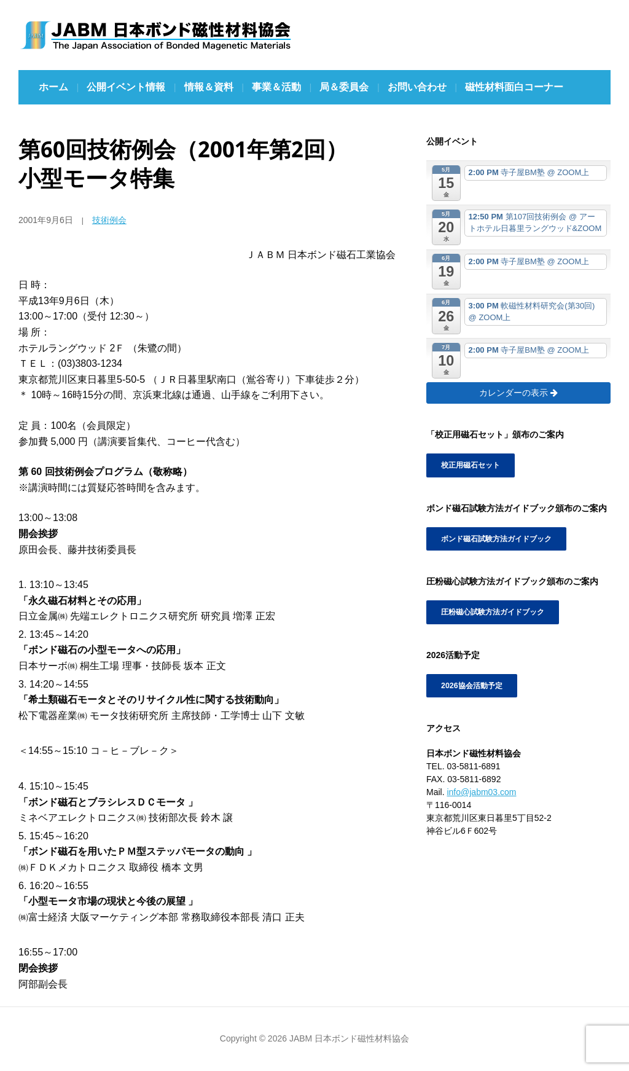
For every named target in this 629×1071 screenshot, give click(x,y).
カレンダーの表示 (518, 393)
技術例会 (109, 220)
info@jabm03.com (481, 791)
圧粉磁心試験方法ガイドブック (492, 612)
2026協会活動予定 (471, 685)
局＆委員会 (344, 87)
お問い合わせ (417, 87)
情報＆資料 (208, 87)
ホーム (53, 87)
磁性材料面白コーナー (514, 87)
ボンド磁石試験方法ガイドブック (496, 539)
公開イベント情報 (126, 87)
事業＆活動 (276, 87)
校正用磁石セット (470, 465)
